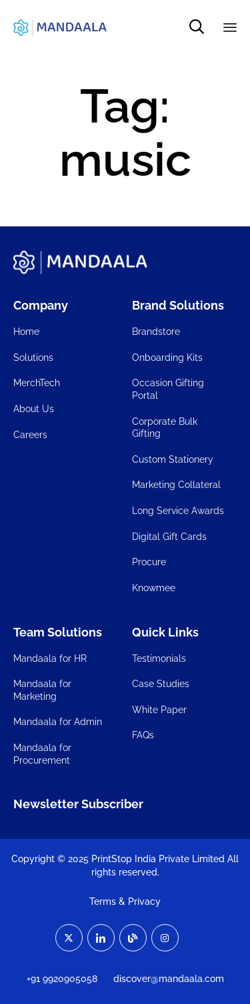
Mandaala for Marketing (42, 690)
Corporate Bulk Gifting (164, 427)
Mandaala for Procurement (42, 754)
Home (26, 331)
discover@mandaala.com (168, 978)
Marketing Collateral (176, 484)
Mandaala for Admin (57, 721)
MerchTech (36, 382)
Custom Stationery (172, 459)
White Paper (159, 709)
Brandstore (156, 331)
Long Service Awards (178, 510)
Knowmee (153, 588)
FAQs (143, 735)
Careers (30, 434)
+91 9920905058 (62, 978)
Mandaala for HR (50, 658)
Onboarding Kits (167, 357)
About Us (33, 408)
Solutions (33, 357)
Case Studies (160, 683)
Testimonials (159, 658)
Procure (149, 562)
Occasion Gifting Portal (168, 389)
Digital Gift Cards (169, 536)
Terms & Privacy (125, 901)
